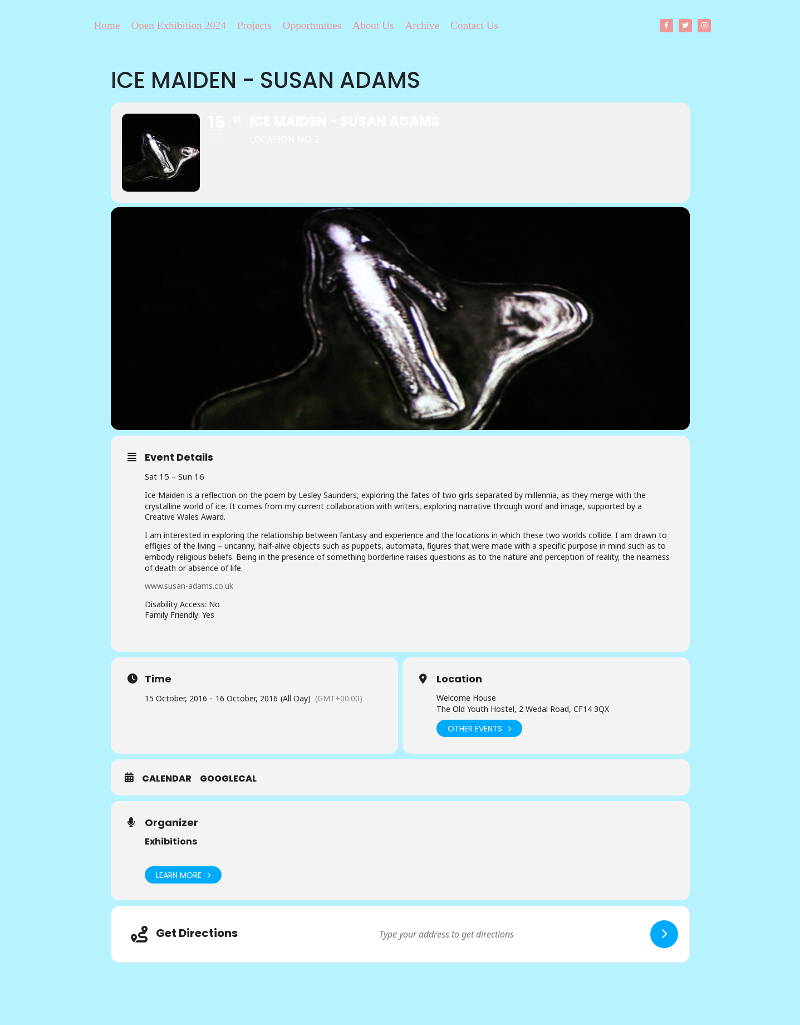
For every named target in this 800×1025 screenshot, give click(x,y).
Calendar (167, 778)
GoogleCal (228, 778)
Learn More (183, 875)
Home (107, 25)
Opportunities (312, 25)
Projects (254, 25)
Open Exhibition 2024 (178, 25)
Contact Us (474, 25)
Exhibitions (171, 841)
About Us (373, 25)
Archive (422, 25)
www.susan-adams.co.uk (189, 585)
